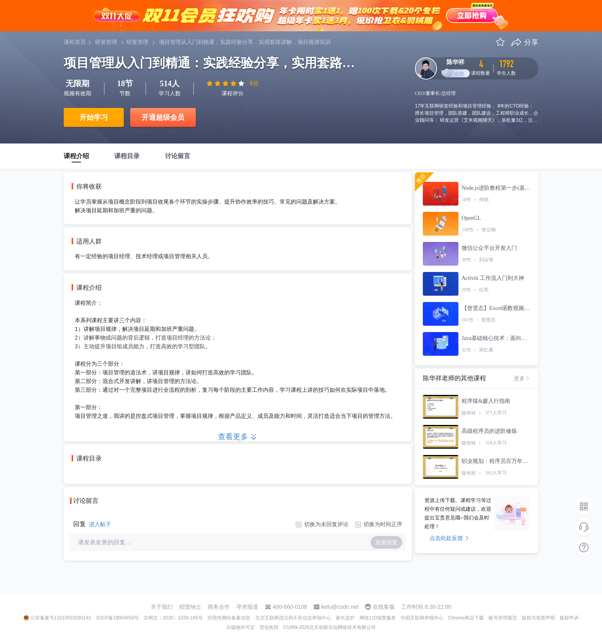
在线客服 (384, 607)
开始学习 (94, 117)
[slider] (226, 83)
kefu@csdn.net (339, 607)
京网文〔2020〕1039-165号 (173, 618)
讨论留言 (177, 156)
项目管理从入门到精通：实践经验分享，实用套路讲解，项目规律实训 (245, 42)
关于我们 (162, 607)
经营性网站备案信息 (229, 618)
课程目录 (127, 156)
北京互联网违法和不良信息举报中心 (293, 618)
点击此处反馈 (449, 538)
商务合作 (219, 607)
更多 (522, 378)
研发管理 (106, 42)
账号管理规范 (502, 618)
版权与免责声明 (538, 618)
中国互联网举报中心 (422, 618)
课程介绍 (76, 156)
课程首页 (75, 42)
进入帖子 (100, 524)
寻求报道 (247, 607)
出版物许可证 (240, 627)
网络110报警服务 (378, 618)
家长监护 (345, 618)
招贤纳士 (190, 607)
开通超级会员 (163, 117)
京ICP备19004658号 (117, 618)
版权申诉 (569, 618)
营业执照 (268, 627)
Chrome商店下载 (466, 618)
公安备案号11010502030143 (60, 618)
